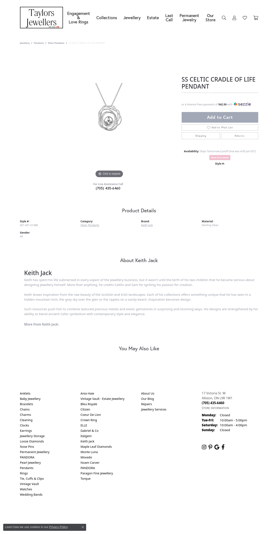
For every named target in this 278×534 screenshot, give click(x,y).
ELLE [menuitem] (84, 425)
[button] (224, 18)
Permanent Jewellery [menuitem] (35, 452)
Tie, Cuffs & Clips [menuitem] (32, 479)
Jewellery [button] (132, 17)
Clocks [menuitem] (24, 425)
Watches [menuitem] (26, 489)
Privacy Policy (118, 512)
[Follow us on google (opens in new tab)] (216, 447)
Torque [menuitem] (86, 479)
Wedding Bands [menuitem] (31, 494)
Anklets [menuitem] (25, 393)
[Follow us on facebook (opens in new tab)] (223, 447)
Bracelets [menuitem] (26, 404)
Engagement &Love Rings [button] (78, 17)
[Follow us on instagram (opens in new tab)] (204, 447)
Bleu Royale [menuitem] (89, 404)
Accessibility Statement (175, 512)
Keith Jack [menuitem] (87, 441)
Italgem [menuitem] (86, 436)
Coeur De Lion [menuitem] (91, 415)
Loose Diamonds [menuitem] (32, 441)
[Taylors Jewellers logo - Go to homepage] (42, 17)
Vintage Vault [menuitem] (29, 484)
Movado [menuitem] (86, 457)
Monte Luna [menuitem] (89, 452)
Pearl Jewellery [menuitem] (30, 463)
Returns (239, 135)
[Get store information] (215, 408)
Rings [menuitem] (24, 473)
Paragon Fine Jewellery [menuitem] (97, 473)
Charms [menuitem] (25, 415)
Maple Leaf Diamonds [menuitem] (96, 447)
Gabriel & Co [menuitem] (90, 431)
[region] (109, 115)
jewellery (25, 43)
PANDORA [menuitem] (27, 457)
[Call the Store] (213, 403)
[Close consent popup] (82, 527)
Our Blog (147, 399)
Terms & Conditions (143, 512)
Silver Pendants (56, 43)
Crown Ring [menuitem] (89, 420)
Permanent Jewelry (189, 18)
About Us (147, 393)
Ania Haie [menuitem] (87, 393)
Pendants (39, 43)
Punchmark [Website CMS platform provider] (147, 525)
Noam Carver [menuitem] (90, 463)
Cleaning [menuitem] (26, 420)
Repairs (146, 404)
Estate (153, 17)
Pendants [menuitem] (27, 468)
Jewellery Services (154, 409)
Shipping (200, 135)
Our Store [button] (210, 18)
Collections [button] (106, 17)
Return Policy (96, 512)
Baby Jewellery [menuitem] (30, 399)
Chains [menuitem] (25, 409)
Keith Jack (147, 225)
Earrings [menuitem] (26, 431)
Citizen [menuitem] (85, 409)
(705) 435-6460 (108, 188)
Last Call (169, 18)
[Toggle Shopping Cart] (255, 18)
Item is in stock (220, 157)
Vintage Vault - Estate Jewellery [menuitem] (103, 399)
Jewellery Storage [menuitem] (32, 436)
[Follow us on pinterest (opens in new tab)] (210, 447)
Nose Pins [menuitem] (27, 447)
